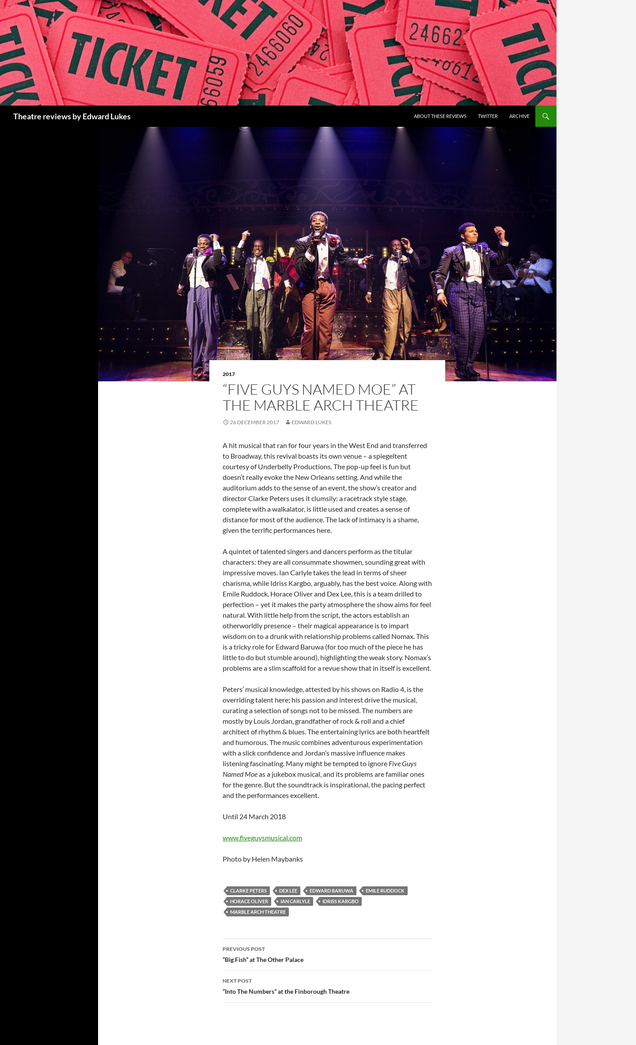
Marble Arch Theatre (258, 912)
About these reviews (440, 116)
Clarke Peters (248, 890)
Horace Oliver (249, 901)
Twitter (488, 116)
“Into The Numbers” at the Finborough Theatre (327, 985)
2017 (229, 374)
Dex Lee (288, 890)
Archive (519, 116)
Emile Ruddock (385, 890)
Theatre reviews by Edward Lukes (72, 116)
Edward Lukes (311, 422)
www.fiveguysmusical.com (262, 837)
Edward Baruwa (331, 890)
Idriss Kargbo (340, 901)
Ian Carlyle (295, 901)
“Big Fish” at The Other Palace (327, 953)
